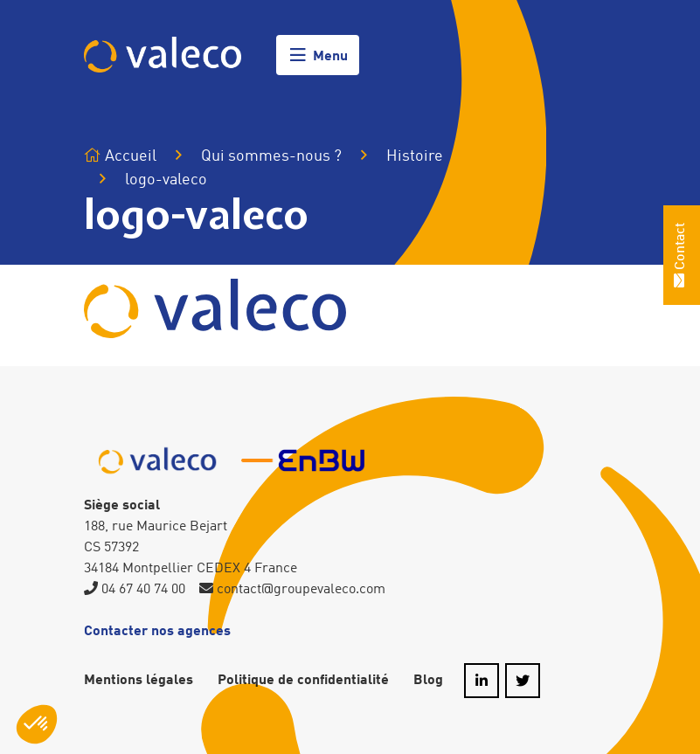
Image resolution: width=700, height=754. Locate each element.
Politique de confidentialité (303, 681)
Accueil (120, 156)
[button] (37, 724)
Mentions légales (138, 681)
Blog (428, 681)
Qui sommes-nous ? (271, 156)
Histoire (414, 156)
